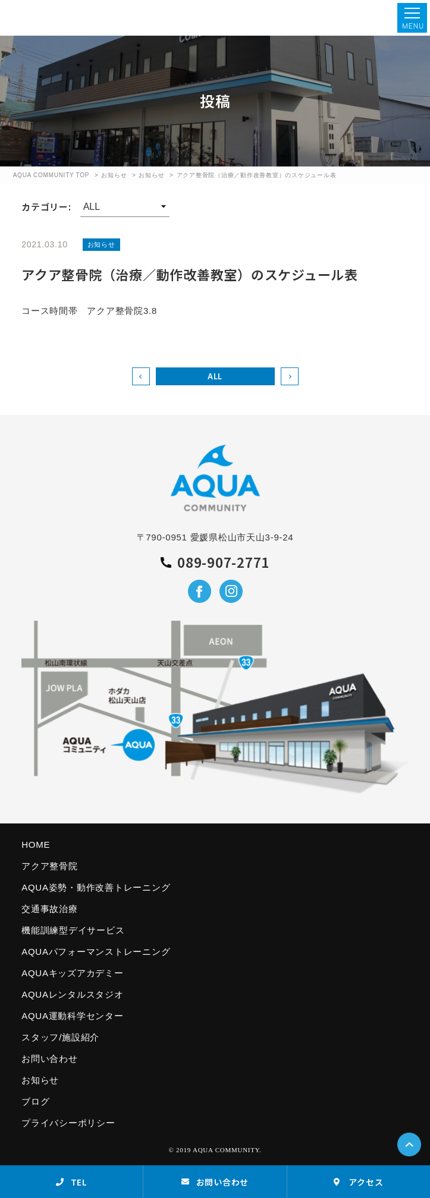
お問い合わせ (49, 1059)
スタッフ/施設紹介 (60, 1037)
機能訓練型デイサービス (72, 930)
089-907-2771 (215, 562)
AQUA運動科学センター (72, 1016)
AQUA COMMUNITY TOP (51, 175)
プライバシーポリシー (68, 1123)
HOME (35, 844)
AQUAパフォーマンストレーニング (95, 952)
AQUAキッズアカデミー (72, 973)
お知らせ (114, 175)
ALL (215, 376)
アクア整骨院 (49, 866)
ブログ (35, 1101)
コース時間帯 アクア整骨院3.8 (89, 311)
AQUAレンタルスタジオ (72, 994)
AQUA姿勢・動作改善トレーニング (95, 887)
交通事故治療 (49, 909)
